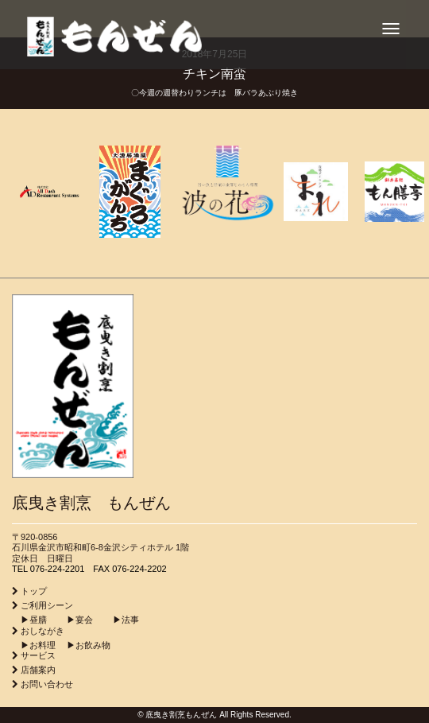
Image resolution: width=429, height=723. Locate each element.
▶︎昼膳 (29, 619)
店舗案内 (38, 669)
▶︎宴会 (71, 619)
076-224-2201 (57, 568)
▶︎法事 (117, 619)
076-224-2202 (139, 568)
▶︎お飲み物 (84, 645)
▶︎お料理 (34, 645)
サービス (38, 655)
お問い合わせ (47, 684)
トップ (34, 591)
